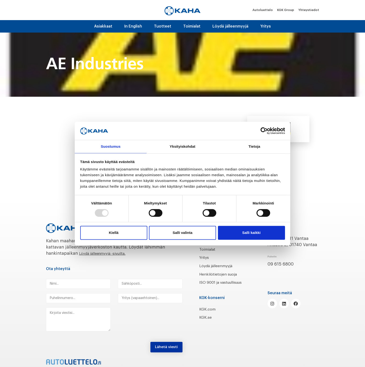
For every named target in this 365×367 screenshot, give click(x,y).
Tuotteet (162, 26)
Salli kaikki (251, 233)
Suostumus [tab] (111, 146)
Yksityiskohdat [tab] (182, 146)
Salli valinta (183, 233)
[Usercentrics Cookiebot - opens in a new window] (264, 130)
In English (133, 26)
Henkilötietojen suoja (221, 274)
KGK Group (285, 9)
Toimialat (191, 26)
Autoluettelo (262, 9)
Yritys (265, 26)
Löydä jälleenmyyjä (230, 26)
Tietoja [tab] (254, 146)
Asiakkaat (103, 26)
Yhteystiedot (308, 9)
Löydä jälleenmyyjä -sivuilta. (108, 253)
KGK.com (208, 315)
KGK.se (206, 324)
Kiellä (113, 233)
